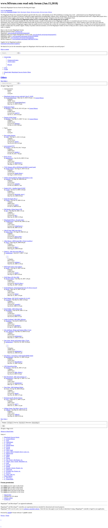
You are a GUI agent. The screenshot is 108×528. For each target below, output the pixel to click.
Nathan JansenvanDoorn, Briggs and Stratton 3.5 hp (18, 177)
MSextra (50, 12)
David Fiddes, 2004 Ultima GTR (13, 309)
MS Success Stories (35, 12)
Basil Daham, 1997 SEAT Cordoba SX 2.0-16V (17, 298)
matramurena (9, 378)
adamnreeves (9, 158)
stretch (16, 141)
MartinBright (9, 357)
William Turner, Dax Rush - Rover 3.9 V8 (15, 408)
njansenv (8, 179)
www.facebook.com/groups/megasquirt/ (19, 33)
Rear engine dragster (9, 135)
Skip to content (5, 49)
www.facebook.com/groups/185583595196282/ (25, 36)
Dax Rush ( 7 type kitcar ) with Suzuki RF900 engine (18, 355)
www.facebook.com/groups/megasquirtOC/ (44, 34)
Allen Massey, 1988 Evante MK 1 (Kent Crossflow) (18, 241)
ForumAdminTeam (11, 98)
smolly (8, 268)
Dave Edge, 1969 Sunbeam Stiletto (13, 387)
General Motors (39, 98)
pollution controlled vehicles (31, 509)
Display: (8, 422)
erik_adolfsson (10, 331)
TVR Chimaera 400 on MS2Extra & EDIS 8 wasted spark (20, 167)
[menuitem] (13, 60)
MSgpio (28, 12)
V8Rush (8, 410)
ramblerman (9, 253)
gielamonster (18, 336)
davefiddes (9, 310)
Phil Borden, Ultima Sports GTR (13, 209)
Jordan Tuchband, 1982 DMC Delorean (15, 319)
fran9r (16, 205)
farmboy (8, 147)
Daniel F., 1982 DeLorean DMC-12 (14, 251)
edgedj (16, 393)
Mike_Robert (18, 372)
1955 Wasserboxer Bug (10, 366)
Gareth (8, 189)
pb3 (7, 211)
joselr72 (16, 113)
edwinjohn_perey (19, 194)
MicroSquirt (23, 12)
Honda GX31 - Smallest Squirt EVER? (14, 188)
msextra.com (18, 31)
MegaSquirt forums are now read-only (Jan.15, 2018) (18, 96)
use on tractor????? (9, 146)
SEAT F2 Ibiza (10, 278)
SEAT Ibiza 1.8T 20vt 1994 (11, 277)
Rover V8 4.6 (7, 156)
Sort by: (19, 422)
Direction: (33, 422)
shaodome (8, 321)
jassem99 (8, 300)
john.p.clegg (9, 232)
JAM (7, 137)
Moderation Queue (9, 107)
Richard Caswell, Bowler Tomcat (13, 398)
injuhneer (17, 262)
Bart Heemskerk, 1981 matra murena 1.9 (15, 376)
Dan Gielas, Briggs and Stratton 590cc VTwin (16, 340)
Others (4, 77)
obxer (7, 242)
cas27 (7, 399)
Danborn (8, 367)
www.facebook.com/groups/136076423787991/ (25, 39)
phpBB (9, 512)
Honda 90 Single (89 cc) (10, 199)
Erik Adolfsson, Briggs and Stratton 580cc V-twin (17, 330)
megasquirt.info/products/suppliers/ (10, 43)
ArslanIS (16, 184)
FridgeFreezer (9, 221)
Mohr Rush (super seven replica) (13, 266)
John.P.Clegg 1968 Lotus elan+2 (13, 230)
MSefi (18, 12)
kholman (8, 108)
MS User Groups (44, 12)
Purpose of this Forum (10, 117)
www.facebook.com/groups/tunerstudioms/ (22, 37)
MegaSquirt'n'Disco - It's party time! (14, 220)
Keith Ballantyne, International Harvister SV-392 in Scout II (20, 288)
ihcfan (7, 289)
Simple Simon (10, 168)
